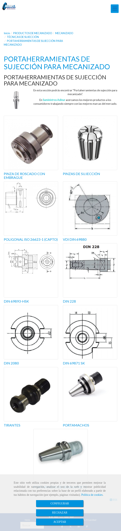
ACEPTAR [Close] (59, 521)
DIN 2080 (11, 363)
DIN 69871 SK (74, 363)
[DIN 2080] (31, 332)
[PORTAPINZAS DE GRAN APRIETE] (60, 456)
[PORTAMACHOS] (90, 394)
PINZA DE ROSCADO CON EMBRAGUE (24, 176)
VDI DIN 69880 (75, 239)
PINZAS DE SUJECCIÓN (81, 174)
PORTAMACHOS (76, 425)
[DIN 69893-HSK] (31, 270)
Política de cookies (92, 494)
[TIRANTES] (31, 394)
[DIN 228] (90, 270)
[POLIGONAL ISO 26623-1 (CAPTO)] (31, 208)
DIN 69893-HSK (16, 301)
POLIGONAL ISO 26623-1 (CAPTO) (31, 239)
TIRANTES (12, 425)
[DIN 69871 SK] (90, 332)
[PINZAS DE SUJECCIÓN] (90, 143)
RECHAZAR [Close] (59, 512)
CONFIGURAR (59, 503)
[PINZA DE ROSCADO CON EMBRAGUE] (31, 143)
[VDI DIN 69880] (90, 208)
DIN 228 (69, 301)
